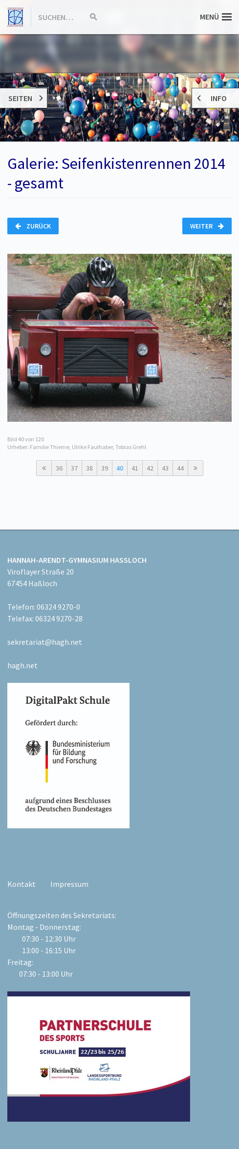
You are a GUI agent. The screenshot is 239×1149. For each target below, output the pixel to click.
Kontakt (21, 884)
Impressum (69, 884)
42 (150, 468)
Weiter (207, 226)
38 (89, 468)
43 (165, 468)
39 (104, 468)
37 (74, 468)
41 (134, 468)
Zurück (33, 226)
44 (180, 468)
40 (119, 468)
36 (59, 468)
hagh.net (22, 665)
